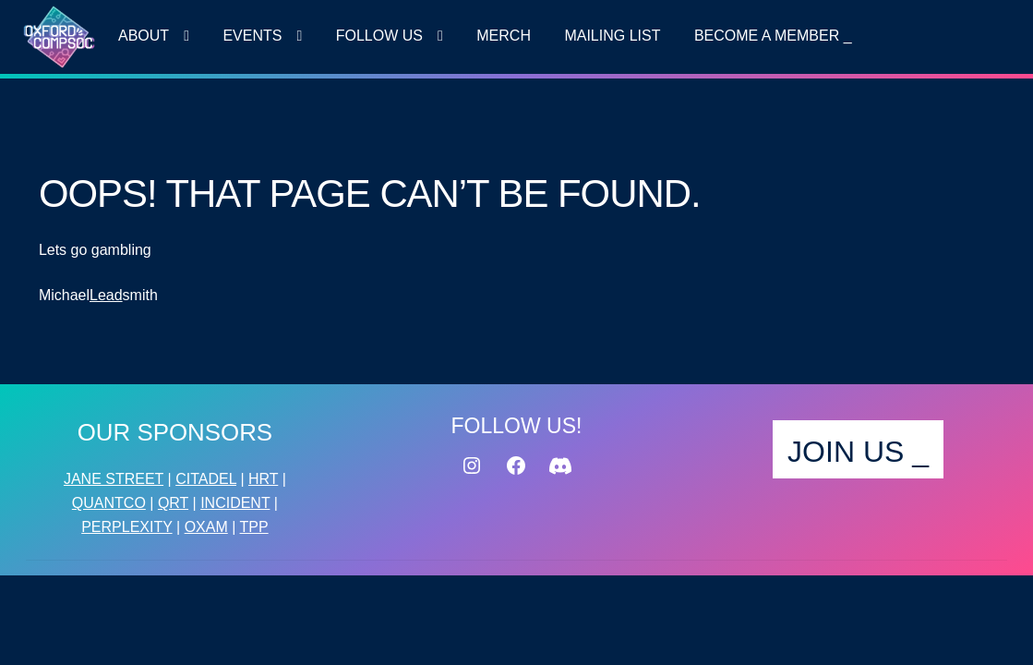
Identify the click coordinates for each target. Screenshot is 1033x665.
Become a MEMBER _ (773, 35)
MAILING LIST (612, 35)
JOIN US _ (858, 451)
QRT (173, 503)
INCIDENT (235, 503)
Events (252, 35)
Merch (503, 35)
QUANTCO (109, 503)
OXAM (206, 527)
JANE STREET (113, 479)
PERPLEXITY (126, 527)
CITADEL (205, 479)
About (143, 35)
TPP (254, 527)
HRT (263, 479)
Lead (106, 295)
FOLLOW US (379, 35)
